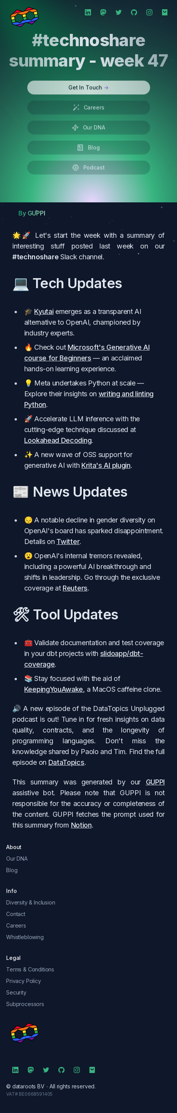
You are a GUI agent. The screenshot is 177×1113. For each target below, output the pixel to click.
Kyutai (43, 311)
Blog (11, 870)
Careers (16, 925)
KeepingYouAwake (53, 689)
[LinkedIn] (88, 12)
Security (16, 992)
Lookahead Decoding (58, 440)
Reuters (75, 588)
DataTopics (66, 762)
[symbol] (88, 1033)
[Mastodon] (103, 12)
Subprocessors (25, 1004)
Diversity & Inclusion (30, 902)
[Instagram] (149, 12)
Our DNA (17, 858)
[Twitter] (118, 12)
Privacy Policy (23, 981)
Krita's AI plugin (106, 465)
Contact (15, 914)
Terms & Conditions (30, 969)
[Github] (134, 12)
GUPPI (155, 782)
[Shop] (165, 12)
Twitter (67, 541)
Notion (81, 825)
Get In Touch (88, 82)
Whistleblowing (25, 937)
